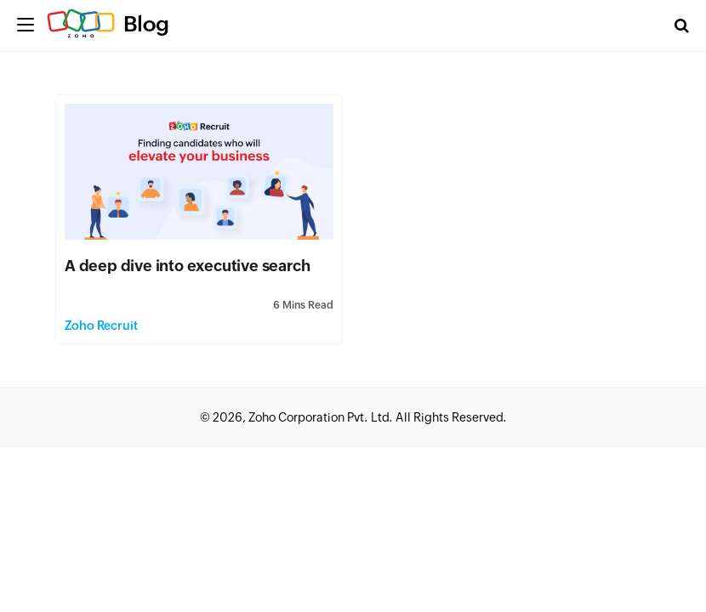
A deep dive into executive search (187, 266)
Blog (146, 24)
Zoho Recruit (101, 325)
